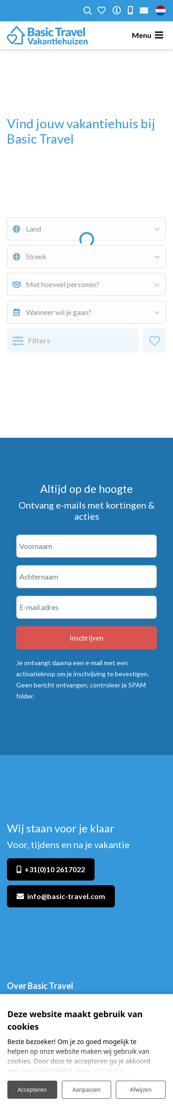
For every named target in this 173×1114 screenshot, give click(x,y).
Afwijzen (141, 1090)
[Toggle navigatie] (149, 35)
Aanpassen (86, 1090)
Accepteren (32, 1090)
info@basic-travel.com (66, 896)
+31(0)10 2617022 (54, 869)
